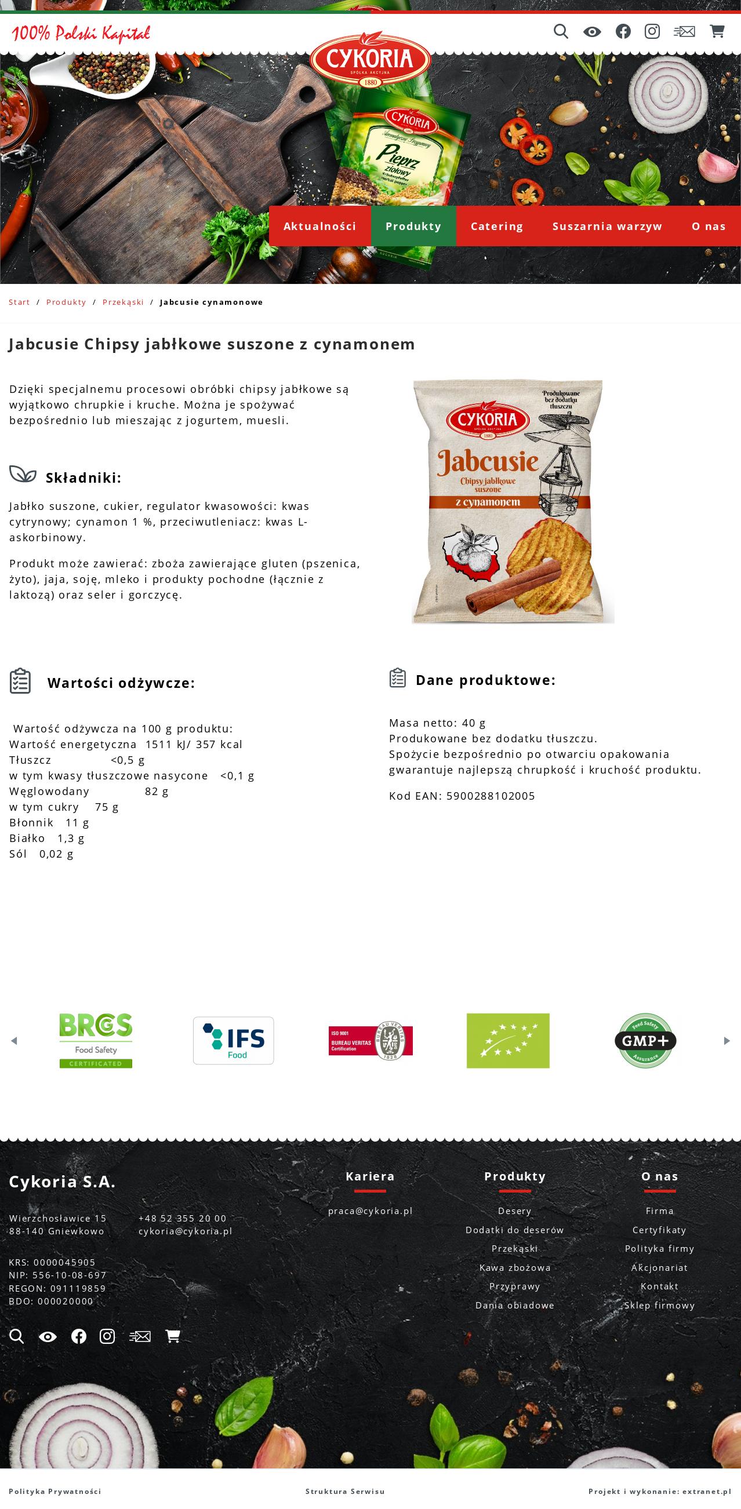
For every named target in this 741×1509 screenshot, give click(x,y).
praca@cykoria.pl (370, 1210)
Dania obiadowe (515, 1305)
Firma (660, 1210)
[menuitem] (320, 226)
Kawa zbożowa (515, 1267)
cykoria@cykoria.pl (186, 1231)
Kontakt (660, 1286)
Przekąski (123, 302)
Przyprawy (515, 1286)
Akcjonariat (659, 1267)
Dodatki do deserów (515, 1229)
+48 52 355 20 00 (183, 1218)
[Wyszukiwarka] (562, 32)
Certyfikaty (660, 1229)
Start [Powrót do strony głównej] (20, 302)
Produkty (66, 302)
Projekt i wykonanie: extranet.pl (660, 1491)
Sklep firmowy (659, 1305)
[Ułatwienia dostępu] (593, 32)
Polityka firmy (660, 1248)
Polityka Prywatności (55, 1491)
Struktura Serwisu (346, 1491)
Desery (515, 1210)
